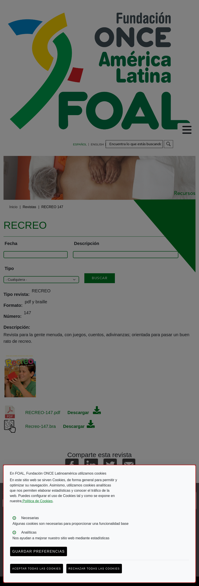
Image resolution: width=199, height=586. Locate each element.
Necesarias (30, 518)
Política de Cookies (37, 501)
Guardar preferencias (38, 551)
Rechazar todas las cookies (94, 568)
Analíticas (28, 532)
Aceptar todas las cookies (36, 568)
